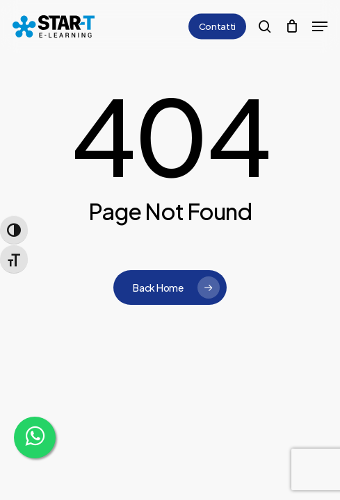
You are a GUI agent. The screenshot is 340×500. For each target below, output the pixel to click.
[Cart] (291, 26)
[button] (319, 26)
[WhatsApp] (35, 437)
